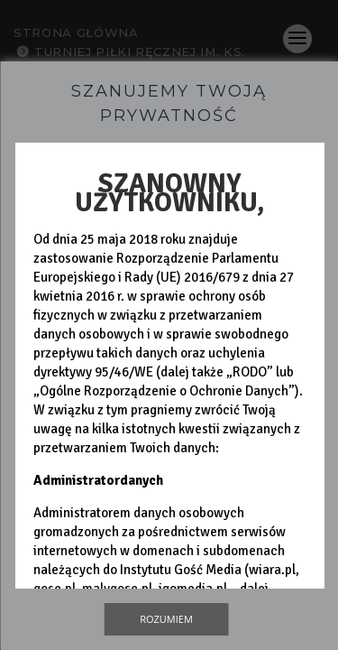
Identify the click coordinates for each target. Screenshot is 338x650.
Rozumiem (166, 619)
